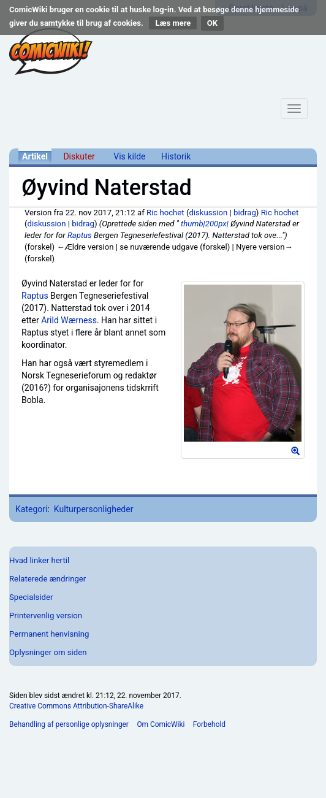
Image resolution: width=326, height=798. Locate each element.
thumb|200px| (205, 223)
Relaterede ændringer (47, 578)
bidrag (244, 212)
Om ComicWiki (160, 724)
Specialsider (31, 597)
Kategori (31, 509)
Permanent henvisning (49, 634)
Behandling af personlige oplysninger (69, 724)
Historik (176, 156)
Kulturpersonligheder (94, 509)
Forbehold (209, 724)
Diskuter (78, 156)
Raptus (79, 235)
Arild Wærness (69, 320)
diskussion (208, 212)
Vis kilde (129, 156)
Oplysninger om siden (47, 652)
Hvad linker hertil (39, 560)
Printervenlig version (45, 615)
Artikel (35, 156)
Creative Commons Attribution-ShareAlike (76, 706)
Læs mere (173, 23)
